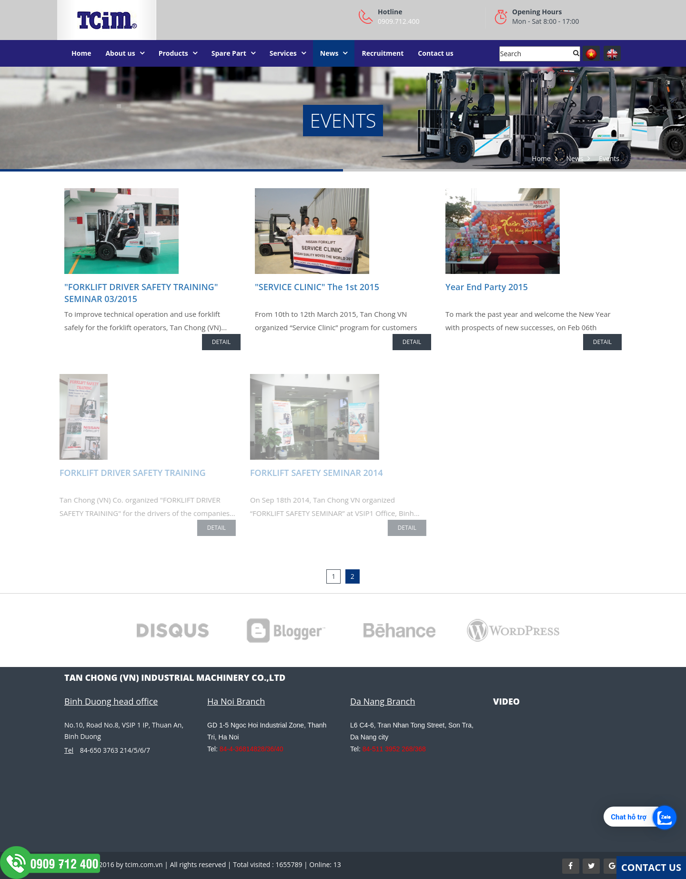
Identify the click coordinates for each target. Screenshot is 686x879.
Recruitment (383, 53)
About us (120, 53)
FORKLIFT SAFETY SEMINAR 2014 (314, 472)
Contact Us (651, 867)
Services (283, 53)
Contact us (435, 53)
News (329, 53)
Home (81, 53)
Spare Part (229, 53)
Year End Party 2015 (486, 287)
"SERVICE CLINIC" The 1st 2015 (317, 287)
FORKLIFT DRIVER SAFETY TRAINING (130, 472)
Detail (221, 342)
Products (173, 53)
